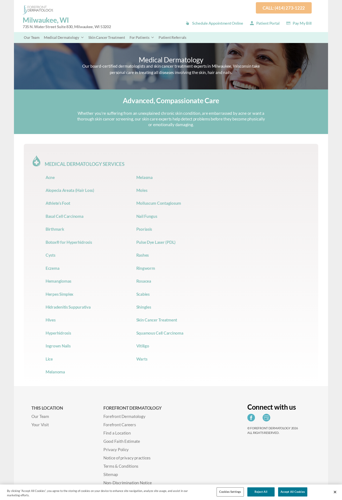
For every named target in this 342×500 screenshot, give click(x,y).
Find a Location (117, 432)
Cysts (50, 255)
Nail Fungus (146, 216)
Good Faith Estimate (121, 441)
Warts (141, 358)
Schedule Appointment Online (217, 23)
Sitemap (110, 474)
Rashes (142, 255)
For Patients (142, 37)
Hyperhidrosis (58, 332)
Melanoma (55, 371)
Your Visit (40, 424)
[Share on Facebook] (252, 419)
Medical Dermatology (64, 37)
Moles (141, 190)
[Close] (335, 492)
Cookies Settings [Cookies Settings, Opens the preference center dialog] (230, 491)
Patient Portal (268, 23)
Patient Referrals (172, 37)
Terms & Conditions (120, 466)
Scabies (143, 294)
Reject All (261, 491)
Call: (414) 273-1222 (284, 7)
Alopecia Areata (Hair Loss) (70, 190)
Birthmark (55, 229)
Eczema (52, 268)
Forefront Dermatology (124, 416)
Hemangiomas (58, 281)
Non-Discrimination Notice (127, 482)
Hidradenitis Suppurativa (68, 306)
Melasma (144, 177)
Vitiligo (142, 345)
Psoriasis (144, 229)
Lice (49, 358)
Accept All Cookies (292, 491)
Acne (50, 177)
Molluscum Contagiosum (158, 203)
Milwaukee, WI (67, 23)
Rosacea (143, 281)
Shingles (143, 306)
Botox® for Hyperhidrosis (69, 242)
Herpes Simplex (59, 294)
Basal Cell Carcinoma (65, 216)
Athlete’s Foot (58, 203)
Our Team (31, 37)
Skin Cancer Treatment (106, 37)
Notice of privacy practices (126, 457)
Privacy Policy (116, 449)
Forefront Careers (119, 424)
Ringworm (145, 268)
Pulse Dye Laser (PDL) (156, 242)
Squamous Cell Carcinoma (159, 332)
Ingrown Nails (58, 345)
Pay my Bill (302, 23)
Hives (51, 319)
